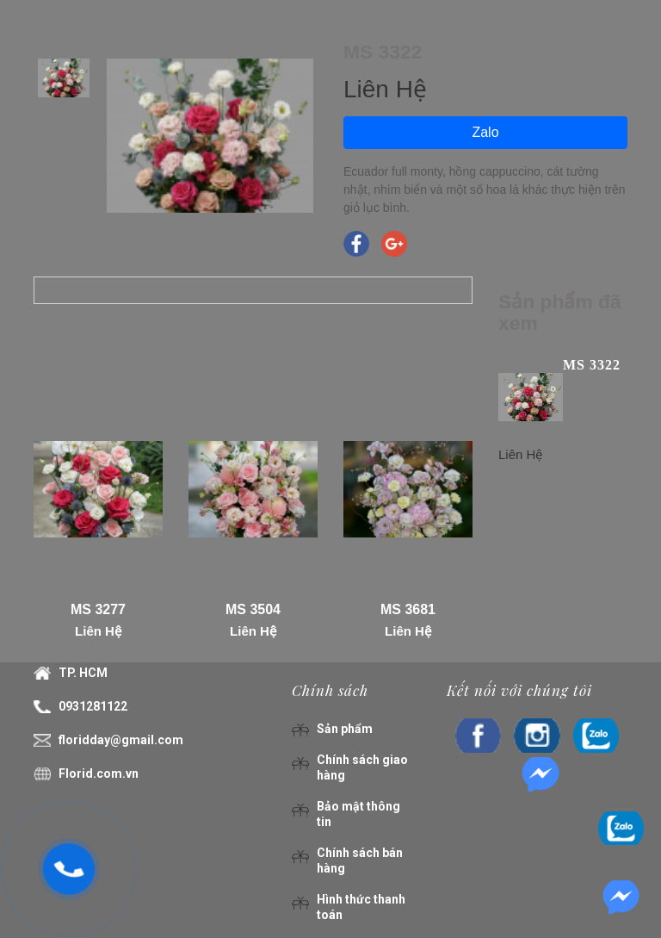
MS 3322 (592, 364)
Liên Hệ (98, 631)
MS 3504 (253, 609)
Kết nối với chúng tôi (519, 689)
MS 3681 (408, 609)
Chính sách (330, 689)
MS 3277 (98, 609)
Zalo (485, 132)
